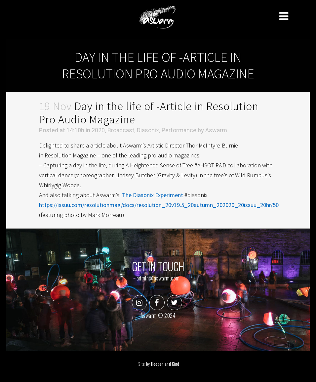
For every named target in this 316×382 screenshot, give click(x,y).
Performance (179, 130)
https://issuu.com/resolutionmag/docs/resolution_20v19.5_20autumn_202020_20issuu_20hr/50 (159, 205)
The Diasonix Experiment (152, 195)
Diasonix (148, 130)
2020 (98, 130)
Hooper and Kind (165, 364)
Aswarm (216, 130)
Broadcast (120, 130)
